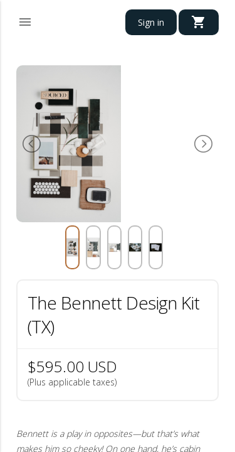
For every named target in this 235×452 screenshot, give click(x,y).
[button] (25, 20)
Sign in (151, 22)
